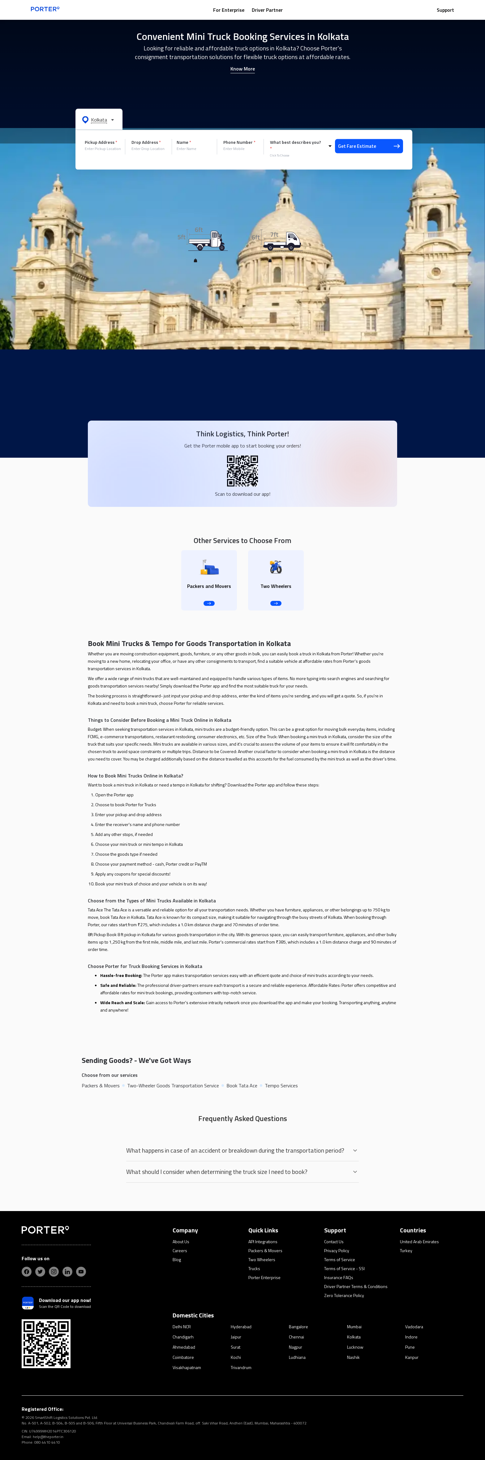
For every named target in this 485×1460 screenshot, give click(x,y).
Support (445, 10)
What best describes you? (295, 145)
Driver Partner (267, 10)
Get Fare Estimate (369, 146)
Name (184, 142)
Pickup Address (101, 142)
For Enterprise (228, 10)
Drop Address (146, 142)
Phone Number (239, 142)
